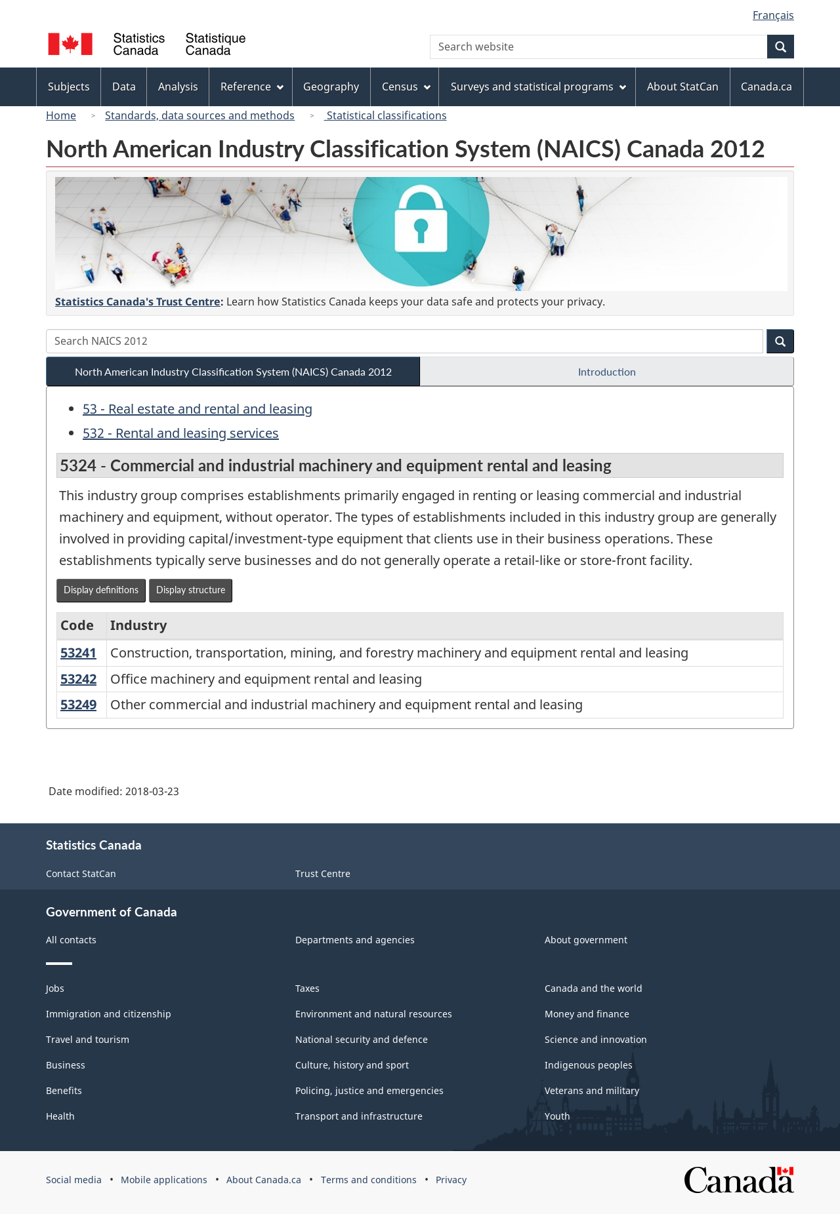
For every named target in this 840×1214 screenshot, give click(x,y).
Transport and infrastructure (359, 1116)
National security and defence (361, 1039)
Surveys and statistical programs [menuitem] (538, 86)
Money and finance (587, 1014)
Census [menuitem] (406, 86)
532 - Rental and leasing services (181, 433)
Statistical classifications (385, 115)
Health (60, 1116)
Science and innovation (596, 1039)
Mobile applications (164, 1179)
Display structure (190, 589)
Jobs (55, 988)
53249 (78, 704)
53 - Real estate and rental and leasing (197, 409)
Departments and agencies (355, 939)
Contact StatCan (81, 873)
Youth (557, 1116)
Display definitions (101, 589)
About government (586, 939)
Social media (74, 1179)
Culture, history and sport (352, 1065)
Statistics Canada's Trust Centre (137, 301)
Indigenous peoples (589, 1065)
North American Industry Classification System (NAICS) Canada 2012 (233, 371)
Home (61, 115)
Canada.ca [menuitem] (766, 86)
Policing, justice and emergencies (369, 1090)
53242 (78, 679)
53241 (78, 652)
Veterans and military (592, 1090)
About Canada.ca (263, 1179)
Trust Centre (322, 873)
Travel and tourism (87, 1039)
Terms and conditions (369, 1179)
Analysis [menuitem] (178, 86)
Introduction (607, 371)
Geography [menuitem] (331, 86)
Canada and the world (593, 988)
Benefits (64, 1090)
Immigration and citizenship (108, 1014)
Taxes (307, 988)
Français (773, 15)
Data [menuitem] (124, 86)
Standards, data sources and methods (200, 115)
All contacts (71, 939)
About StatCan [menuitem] (683, 86)
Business (65, 1065)
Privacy (451, 1179)
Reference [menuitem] (252, 86)
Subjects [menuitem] (69, 86)
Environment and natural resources (373, 1014)
